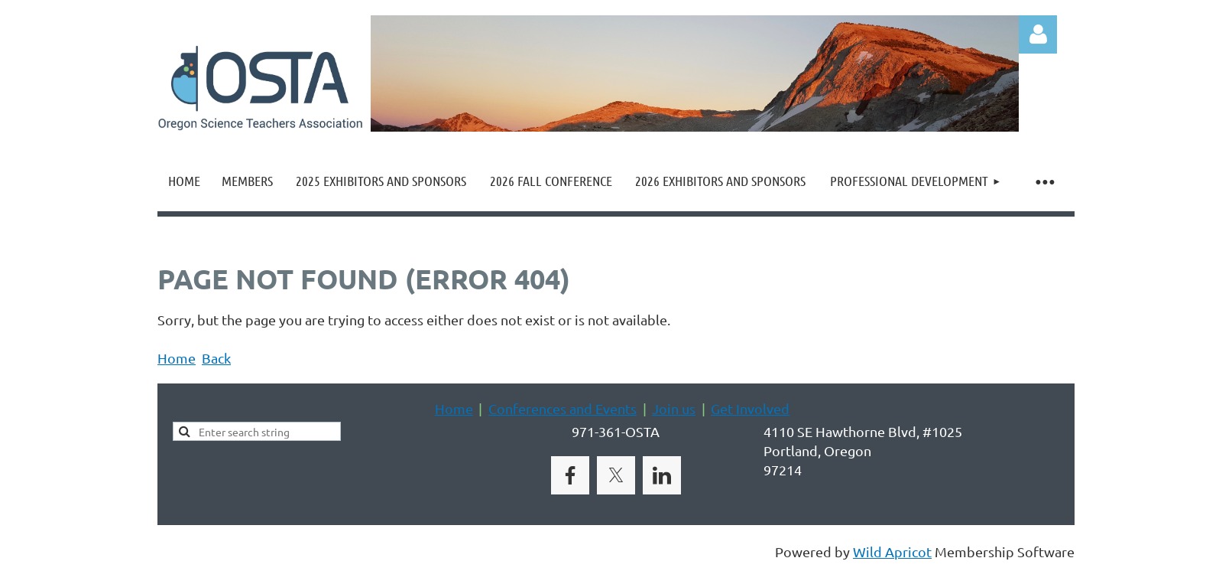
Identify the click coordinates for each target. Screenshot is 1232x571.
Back (216, 358)
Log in (1038, 34)
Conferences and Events (562, 408)
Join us (673, 408)
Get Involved (750, 408)
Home (176, 358)
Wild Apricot (892, 551)
